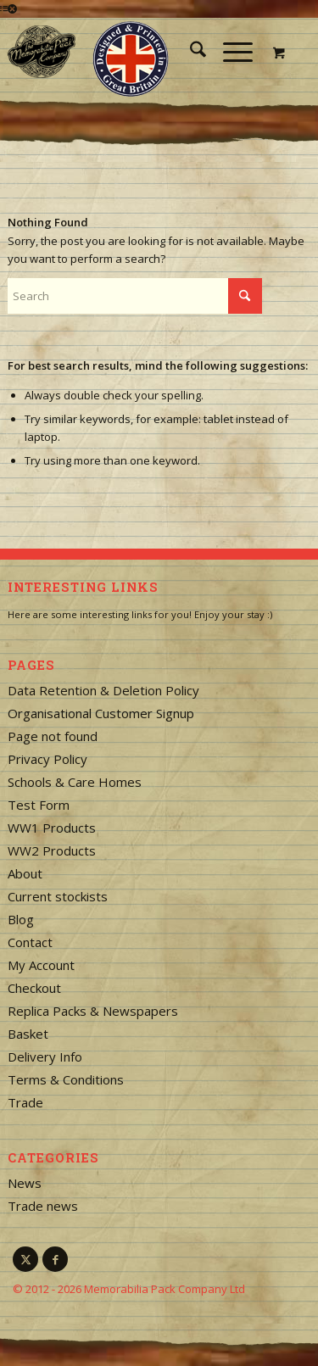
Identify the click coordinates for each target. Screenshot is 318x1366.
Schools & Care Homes (75, 781)
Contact (30, 942)
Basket (28, 1033)
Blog (21, 919)
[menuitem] (189, 52)
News (25, 1182)
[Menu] (229, 52)
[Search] (189, 52)
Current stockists (58, 896)
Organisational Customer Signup (101, 713)
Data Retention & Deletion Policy (103, 690)
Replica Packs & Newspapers (93, 1010)
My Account (41, 964)
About (25, 873)
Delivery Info (45, 1056)
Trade (25, 1102)
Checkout (34, 987)
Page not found (53, 736)
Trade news (43, 1205)
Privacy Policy (47, 758)
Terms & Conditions (66, 1079)
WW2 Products (52, 850)
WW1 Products (52, 827)
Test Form (39, 804)
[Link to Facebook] (55, 1259)
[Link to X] (25, 1259)
